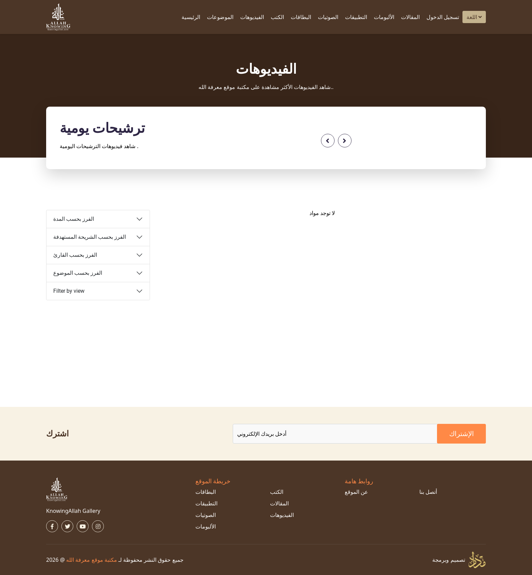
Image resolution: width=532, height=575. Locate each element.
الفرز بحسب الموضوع (77, 273)
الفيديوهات (252, 17)
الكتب (277, 17)
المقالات (410, 17)
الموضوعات (220, 17)
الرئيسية (191, 17)
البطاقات (301, 17)
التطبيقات (356, 17)
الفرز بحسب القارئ (75, 255)
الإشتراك (461, 433)
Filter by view (68, 291)
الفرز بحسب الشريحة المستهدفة (89, 237)
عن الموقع (356, 492)
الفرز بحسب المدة (73, 219)
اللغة (474, 17)
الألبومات (384, 17)
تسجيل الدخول (442, 17)
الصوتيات (328, 17)
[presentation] (328, 140)
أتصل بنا (428, 492)
